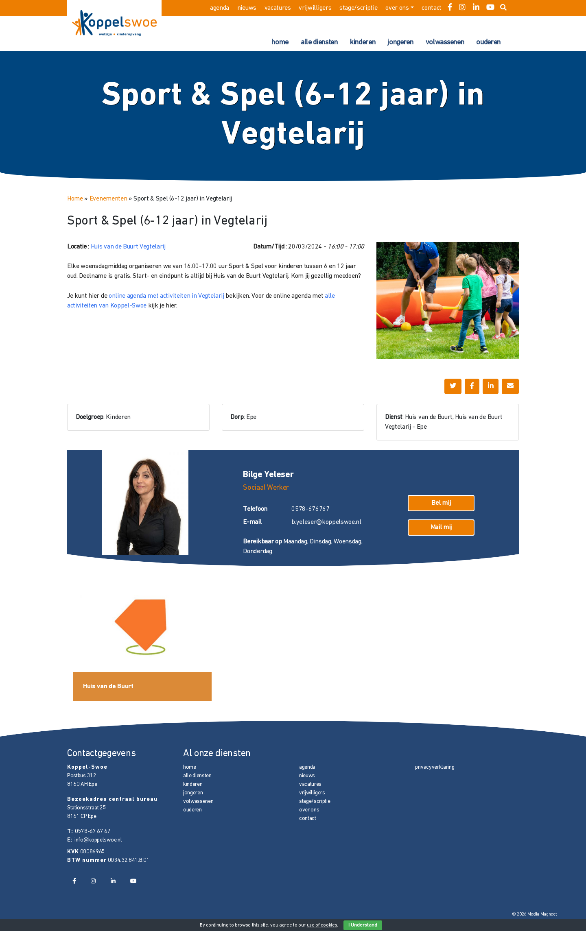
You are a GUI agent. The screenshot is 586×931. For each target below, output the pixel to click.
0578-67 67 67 (93, 832)
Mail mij (441, 527)
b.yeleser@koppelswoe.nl (326, 522)
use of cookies (322, 925)
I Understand (362, 925)
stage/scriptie (358, 8)
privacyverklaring (435, 767)
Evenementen (108, 199)
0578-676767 (310, 509)
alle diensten (319, 42)
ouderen (488, 42)
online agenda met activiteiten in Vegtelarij (166, 296)
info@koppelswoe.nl (98, 840)
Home (75, 199)
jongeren (400, 42)
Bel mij (440, 503)
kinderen (362, 42)
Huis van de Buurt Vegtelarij (128, 247)
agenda (219, 8)
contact (432, 8)
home (280, 42)
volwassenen (445, 42)
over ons (397, 8)
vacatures (278, 8)
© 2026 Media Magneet (534, 914)
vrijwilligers (315, 8)
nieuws (246, 8)
